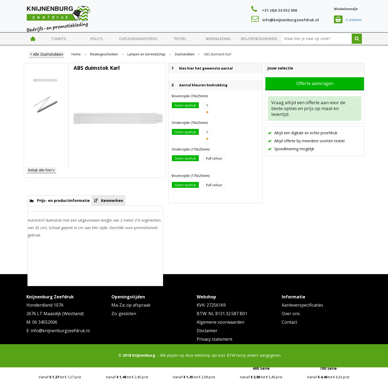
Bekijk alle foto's (41, 170)
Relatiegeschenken (259, 39)
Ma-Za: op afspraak (131, 305)
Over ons (291, 313)
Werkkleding (218, 39)
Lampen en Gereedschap (146, 54)
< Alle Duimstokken (46, 54)
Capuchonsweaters (138, 39)
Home (33, 38)
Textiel (180, 39)
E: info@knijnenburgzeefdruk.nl (58, 331)
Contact (289, 322)
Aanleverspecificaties (302, 305)
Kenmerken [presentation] (112, 200)
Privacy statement (214, 339)
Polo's (96, 39)
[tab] (59, 200)
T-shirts (58, 39)
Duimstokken (185, 54)
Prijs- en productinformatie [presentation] (63, 200)
